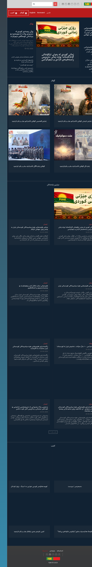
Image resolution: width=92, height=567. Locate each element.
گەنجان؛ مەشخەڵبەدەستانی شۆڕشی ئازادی (15, 57)
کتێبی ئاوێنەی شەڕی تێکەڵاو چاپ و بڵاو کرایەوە (22, 531)
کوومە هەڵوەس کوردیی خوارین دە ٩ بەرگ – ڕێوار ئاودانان (22, 486)
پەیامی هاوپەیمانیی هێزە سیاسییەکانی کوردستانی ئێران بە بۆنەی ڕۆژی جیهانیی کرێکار (84, 33)
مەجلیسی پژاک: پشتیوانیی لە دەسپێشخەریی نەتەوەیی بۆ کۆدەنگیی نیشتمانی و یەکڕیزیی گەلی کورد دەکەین (23, 408)
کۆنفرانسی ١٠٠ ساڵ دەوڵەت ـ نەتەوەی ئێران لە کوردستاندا (68, 346)
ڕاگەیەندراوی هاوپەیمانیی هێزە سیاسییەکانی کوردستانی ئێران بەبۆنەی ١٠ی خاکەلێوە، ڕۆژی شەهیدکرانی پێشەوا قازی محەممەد (68, 409)
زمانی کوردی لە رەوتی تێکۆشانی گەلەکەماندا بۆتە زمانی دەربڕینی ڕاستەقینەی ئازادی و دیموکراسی (50, 57)
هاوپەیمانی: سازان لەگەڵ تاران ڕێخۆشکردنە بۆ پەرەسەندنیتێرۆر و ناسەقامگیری (84, 64)
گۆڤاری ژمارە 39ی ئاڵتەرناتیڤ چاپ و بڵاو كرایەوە (22, 166)
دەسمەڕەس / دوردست (68, 486)
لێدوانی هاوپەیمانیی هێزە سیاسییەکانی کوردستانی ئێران (84, 49)
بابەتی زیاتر (46, 432)
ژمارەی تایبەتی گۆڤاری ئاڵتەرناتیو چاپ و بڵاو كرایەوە (67, 121)
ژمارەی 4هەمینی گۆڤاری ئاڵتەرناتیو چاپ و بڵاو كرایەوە (22, 121)
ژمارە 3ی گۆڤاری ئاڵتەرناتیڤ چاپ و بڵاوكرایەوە (68, 166)
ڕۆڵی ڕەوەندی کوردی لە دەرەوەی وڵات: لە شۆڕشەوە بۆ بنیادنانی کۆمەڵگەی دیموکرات (14, 34)
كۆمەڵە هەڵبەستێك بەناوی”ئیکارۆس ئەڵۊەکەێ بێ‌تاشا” (67, 531)
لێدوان (84, 224)
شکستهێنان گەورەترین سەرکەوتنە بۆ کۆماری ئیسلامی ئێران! (16, 61)
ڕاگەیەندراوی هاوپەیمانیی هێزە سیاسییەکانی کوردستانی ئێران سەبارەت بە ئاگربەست (23, 347)
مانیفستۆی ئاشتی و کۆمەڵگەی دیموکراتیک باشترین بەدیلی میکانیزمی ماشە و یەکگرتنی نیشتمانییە (15, 70)
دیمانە (84, 343)
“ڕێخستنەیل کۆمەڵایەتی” (19, 65)
